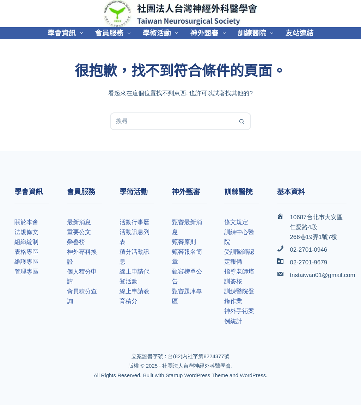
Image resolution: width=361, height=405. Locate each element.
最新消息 (79, 222)
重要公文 (79, 232)
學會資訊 (67, 33)
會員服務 (114, 33)
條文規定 (236, 222)
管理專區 (26, 271)
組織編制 (26, 242)
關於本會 (26, 222)
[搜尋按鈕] (242, 121)
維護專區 (26, 261)
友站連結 (300, 33)
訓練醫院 (257, 33)
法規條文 (26, 232)
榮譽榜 (76, 242)
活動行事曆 (134, 222)
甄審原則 (184, 242)
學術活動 (162, 33)
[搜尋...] (171, 121)
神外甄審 (209, 33)
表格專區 (26, 251)
